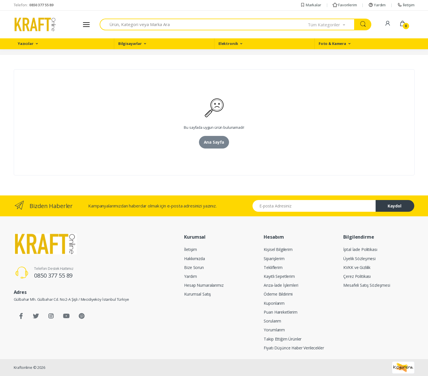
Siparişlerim (274, 258)
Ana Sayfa (214, 142)
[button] (331, 24)
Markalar (310, 4)
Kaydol (394, 206)
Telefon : (34, 4)
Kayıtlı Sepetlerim (279, 276)
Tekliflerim (273, 267)
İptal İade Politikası (360, 249)
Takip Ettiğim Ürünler (282, 339)
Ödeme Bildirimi (278, 294)
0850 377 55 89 (53, 275)
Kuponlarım (274, 303)
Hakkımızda (194, 258)
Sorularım (272, 321)
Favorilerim (345, 4)
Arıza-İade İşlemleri (281, 285)
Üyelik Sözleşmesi (359, 258)
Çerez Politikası (357, 276)
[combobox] (204, 24)
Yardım (377, 4)
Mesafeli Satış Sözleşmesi (366, 285)
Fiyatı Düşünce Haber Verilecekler (294, 348)
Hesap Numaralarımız (203, 285)
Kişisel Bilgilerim (278, 249)
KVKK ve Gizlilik (356, 267)
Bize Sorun (194, 267)
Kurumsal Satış (197, 294)
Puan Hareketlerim (280, 312)
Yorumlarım (274, 330)
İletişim (406, 4)
